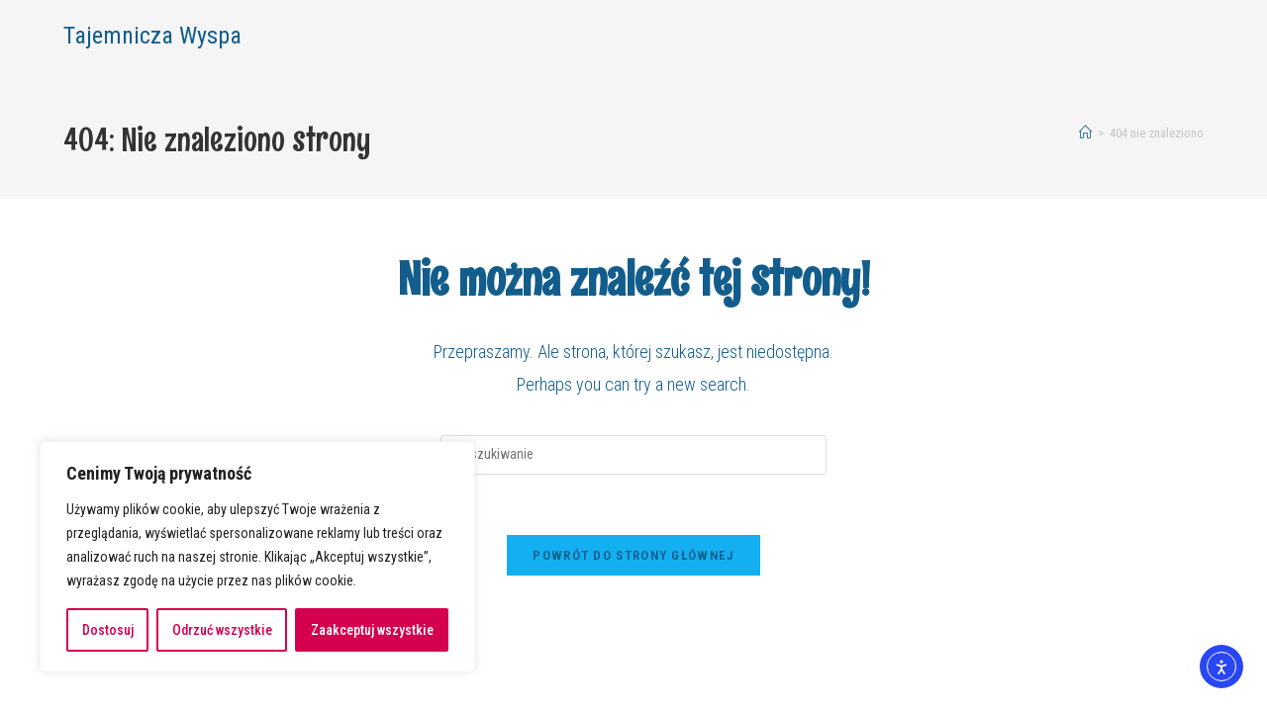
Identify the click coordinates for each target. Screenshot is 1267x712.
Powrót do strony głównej (633, 555)
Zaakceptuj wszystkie (372, 630)
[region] (257, 556)
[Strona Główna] (1085, 133)
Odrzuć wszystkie (222, 630)
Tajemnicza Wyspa (152, 35)
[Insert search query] (633, 455)
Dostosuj (108, 630)
